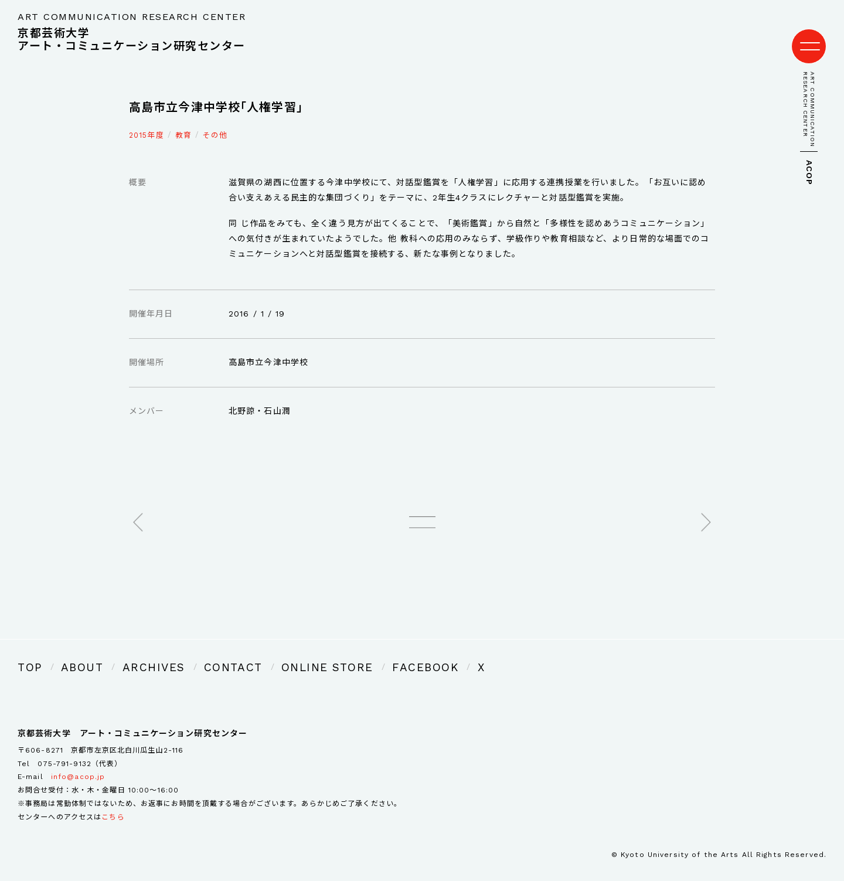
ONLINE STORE (266, 652)
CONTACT (191, 652)
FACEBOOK (344, 652)
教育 (183, 123)
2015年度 (146, 123)
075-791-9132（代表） (80, 747)
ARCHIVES (128, 652)
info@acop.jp (78, 760)
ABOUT (71, 652)
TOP (27, 652)
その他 (215, 123)
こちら (112, 801)
